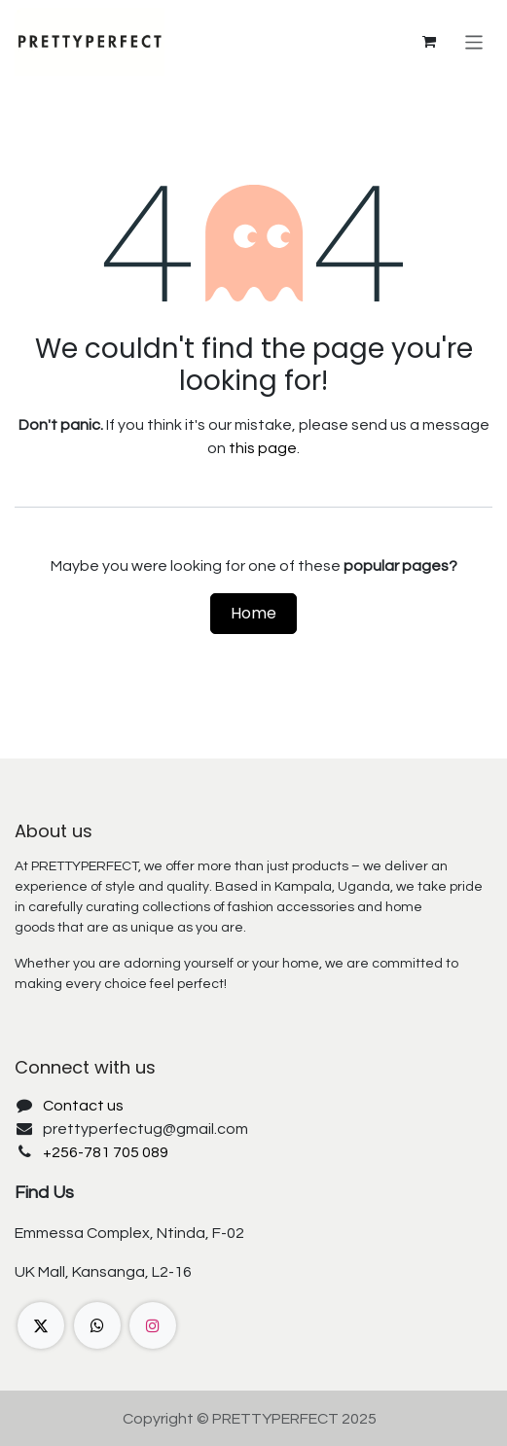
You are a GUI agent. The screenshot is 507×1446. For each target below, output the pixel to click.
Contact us (83, 1105)
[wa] (97, 1325)
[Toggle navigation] (474, 41)
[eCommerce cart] (429, 41)
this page (263, 448)
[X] (41, 1325)
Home (253, 613)
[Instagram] (152, 1325)
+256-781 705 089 (105, 1152)
